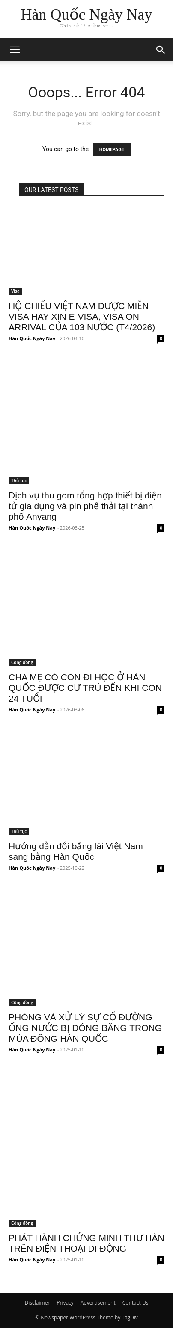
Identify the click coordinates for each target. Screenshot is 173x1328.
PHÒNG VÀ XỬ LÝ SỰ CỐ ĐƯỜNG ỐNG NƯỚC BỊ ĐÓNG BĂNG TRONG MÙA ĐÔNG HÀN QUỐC (85, 1027)
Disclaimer (37, 1302)
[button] (161, 49)
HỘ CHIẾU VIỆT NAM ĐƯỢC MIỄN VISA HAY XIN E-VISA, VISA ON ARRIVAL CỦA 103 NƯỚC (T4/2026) (82, 316)
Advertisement (98, 1302)
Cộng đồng (22, 662)
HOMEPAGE (111, 149)
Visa (15, 291)
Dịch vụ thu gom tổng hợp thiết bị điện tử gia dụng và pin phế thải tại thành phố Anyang (85, 505)
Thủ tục (19, 480)
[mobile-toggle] (14, 49)
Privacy (65, 1302)
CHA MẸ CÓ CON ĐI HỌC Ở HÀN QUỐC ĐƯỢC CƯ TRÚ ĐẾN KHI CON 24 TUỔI (85, 687)
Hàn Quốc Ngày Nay (32, 338)
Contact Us (135, 1302)
